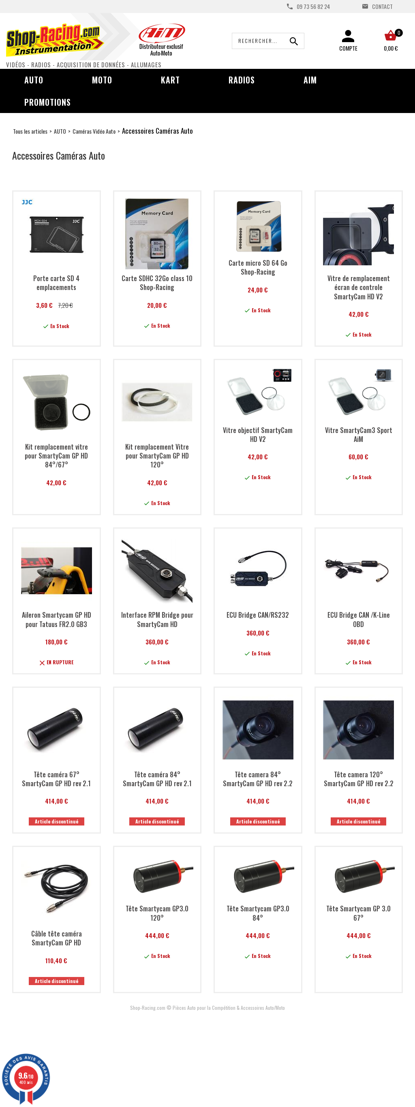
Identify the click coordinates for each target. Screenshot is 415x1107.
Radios (242, 80)
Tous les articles (30, 131)
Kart (170, 80)
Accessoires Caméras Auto (157, 131)
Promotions (47, 102)
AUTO (60, 131)
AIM (310, 80)
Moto (102, 80)
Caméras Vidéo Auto (94, 131)
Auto (33, 80)
